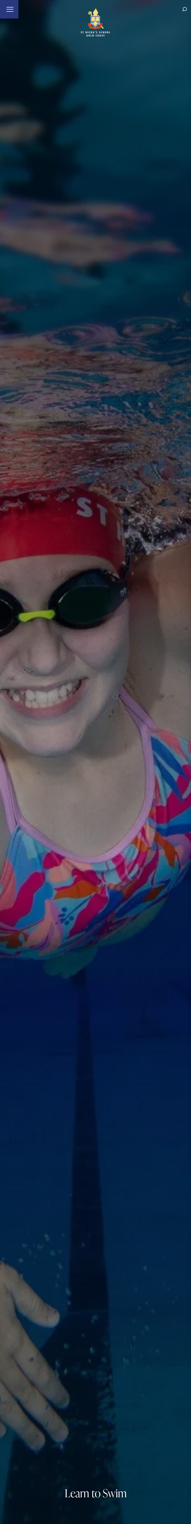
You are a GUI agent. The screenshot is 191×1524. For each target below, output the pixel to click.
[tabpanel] (95, 762)
